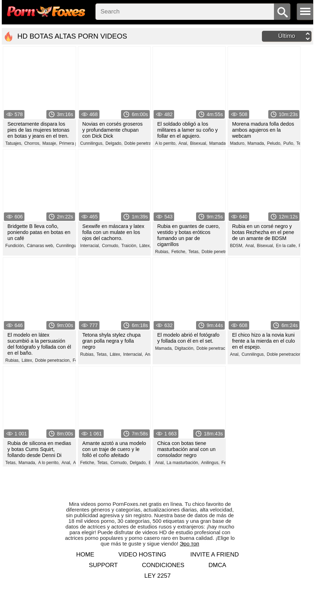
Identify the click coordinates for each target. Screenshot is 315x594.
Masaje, (49, 143)
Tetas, (194, 251)
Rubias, (162, 251)
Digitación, (185, 348)
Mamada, (218, 143)
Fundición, (15, 245)
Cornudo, (110, 245)
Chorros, (32, 143)
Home (85, 554)
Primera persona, (75, 143)
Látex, (145, 245)
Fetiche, (179, 251)
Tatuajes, (13, 143)
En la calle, (286, 245)
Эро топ (189, 544)
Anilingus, (210, 462)
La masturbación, (183, 462)
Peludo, (274, 143)
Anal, (183, 143)
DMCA (217, 565)
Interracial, (90, 245)
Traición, (129, 245)
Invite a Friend (214, 554)
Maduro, (238, 143)
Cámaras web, (40, 245)
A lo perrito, (166, 143)
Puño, (288, 143)
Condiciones (163, 565)
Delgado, (113, 143)
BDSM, (237, 245)
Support (103, 565)
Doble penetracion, (142, 143)
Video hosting (142, 554)
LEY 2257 (157, 575)
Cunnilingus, (92, 143)
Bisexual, (198, 143)
